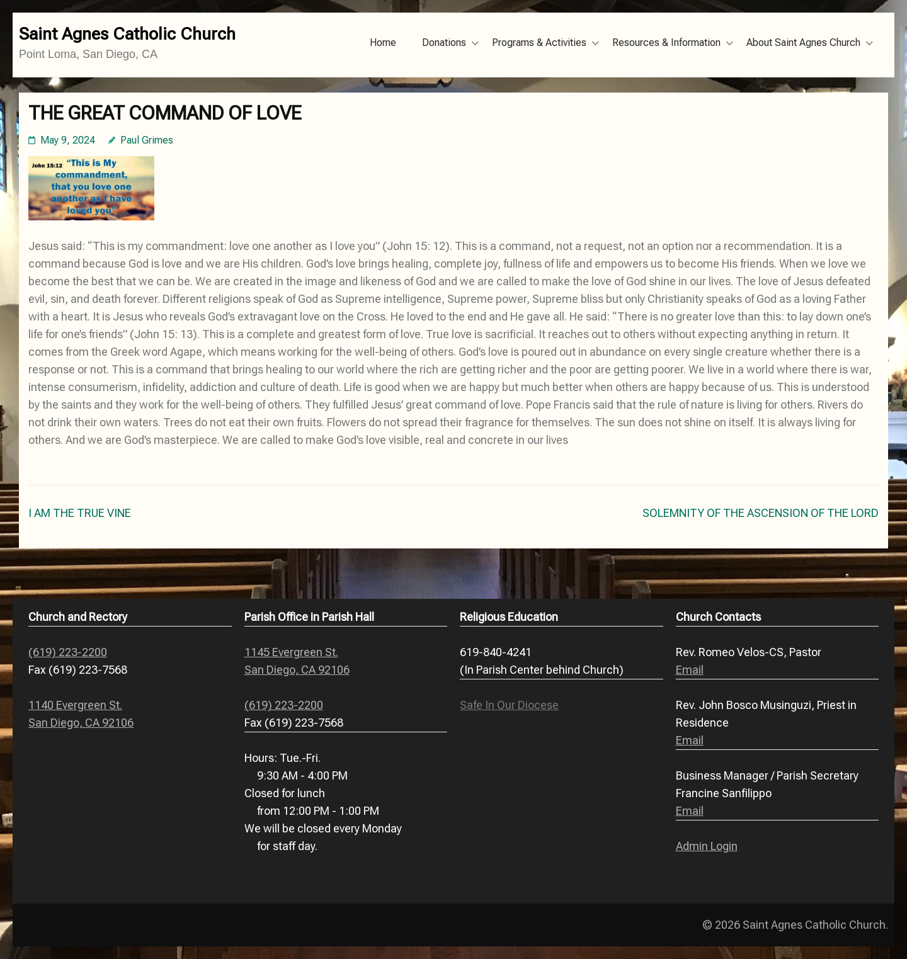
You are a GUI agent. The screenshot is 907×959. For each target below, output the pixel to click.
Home (383, 42)
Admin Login (707, 846)
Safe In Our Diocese (509, 705)
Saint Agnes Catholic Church (127, 34)
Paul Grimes (146, 140)
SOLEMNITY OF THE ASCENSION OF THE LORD (760, 512)
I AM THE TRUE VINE (79, 512)
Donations (444, 42)
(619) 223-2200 (67, 652)
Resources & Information (666, 42)
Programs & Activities (539, 42)
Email (690, 669)
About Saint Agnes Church (803, 42)
